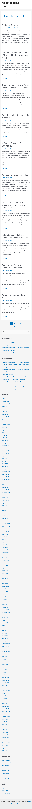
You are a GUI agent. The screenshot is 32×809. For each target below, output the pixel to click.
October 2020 (5, 476)
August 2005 (5, 748)
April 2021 (4, 461)
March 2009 (5, 664)
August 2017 (5, 565)
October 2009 (5, 649)
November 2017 (6, 557)
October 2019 (5, 497)
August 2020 (5, 482)
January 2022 (5, 443)
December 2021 (6, 445)
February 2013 (5, 581)
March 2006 (5, 732)
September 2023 (6, 403)
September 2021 (6, 453)
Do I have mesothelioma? (8, 342)
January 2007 (5, 708)
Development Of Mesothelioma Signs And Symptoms (15, 347)
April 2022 (4, 437)
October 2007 (5, 688)
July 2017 (4, 568)
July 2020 (4, 484)
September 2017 (6, 562)
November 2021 (6, 448)
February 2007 (5, 706)
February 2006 (5, 734)
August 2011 (5, 591)
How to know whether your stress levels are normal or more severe (14, 205)
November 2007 (6, 685)
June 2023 (4, 409)
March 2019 (5, 516)
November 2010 (6, 615)
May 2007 (4, 698)
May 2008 (4, 672)
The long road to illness (17, 389)
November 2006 (6, 711)
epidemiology (5, 765)
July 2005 (4, 750)
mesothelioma (5, 773)
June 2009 (4, 656)
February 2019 (5, 518)
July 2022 (4, 430)
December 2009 (6, 643)
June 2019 (4, 508)
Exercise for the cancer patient (15, 175)
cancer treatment (6, 762)
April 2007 (4, 701)
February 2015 (5, 578)
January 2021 (5, 469)
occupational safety (7, 775)
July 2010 (4, 625)
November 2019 (6, 495)
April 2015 (4, 576)
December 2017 (6, 555)
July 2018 (4, 536)
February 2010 (5, 638)
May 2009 (4, 659)
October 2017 (5, 560)
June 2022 (4, 432)
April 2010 (4, 633)
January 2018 (5, 552)
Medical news (5, 770)
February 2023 (5, 414)
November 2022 (6, 419)
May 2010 (4, 630)
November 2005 (6, 742)
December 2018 (6, 523)
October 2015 (5, 570)
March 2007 (5, 703)
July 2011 (4, 594)
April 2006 (4, 729)
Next (16, 326)
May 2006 (4, 727)
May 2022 (4, 435)
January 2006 (5, 737)
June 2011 (4, 596)
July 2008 (4, 667)
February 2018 (5, 549)
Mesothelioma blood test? (8, 350)
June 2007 (4, 695)
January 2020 (5, 489)
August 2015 (5, 573)
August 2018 (5, 534)
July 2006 (4, 721)
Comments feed (6, 793)
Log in (3, 788)
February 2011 (5, 607)
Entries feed (5, 790)
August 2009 (5, 654)
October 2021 (5, 450)
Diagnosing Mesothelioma (8, 345)
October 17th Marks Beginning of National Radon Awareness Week (15, 55)
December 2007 (6, 682)
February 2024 (5, 401)
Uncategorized (12, 27)
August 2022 (5, 427)
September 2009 (6, 651)
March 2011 (5, 604)
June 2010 (4, 628)
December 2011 (6, 589)
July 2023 (4, 406)
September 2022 (6, 424)
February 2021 (5, 466)
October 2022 (5, 422)
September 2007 (6, 690)
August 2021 (5, 456)
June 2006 (4, 724)
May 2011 (4, 599)
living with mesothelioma (8, 768)
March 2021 (5, 463)
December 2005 (6, 740)
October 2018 (5, 529)
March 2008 (5, 675)
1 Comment (5, 27)
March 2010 (5, 635)
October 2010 (5, 617)
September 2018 (6, 531)
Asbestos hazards (6, 760)
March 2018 (5, 547)
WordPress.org (5, 795)
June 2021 (4, 458)
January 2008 (5, 680)
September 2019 (6, 500)
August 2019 (5, 503)
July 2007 (4, 693)
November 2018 (6, 526)
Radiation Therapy (10, 25)
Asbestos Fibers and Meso (9, 352)
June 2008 (4, 669)
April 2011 (4, 602)
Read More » (5, 46)
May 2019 (4, 510)
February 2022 (5, 440)
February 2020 (5, 487)
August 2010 (5, 622)
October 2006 (5, 714)
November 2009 (6, 646)
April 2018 (4, 544)
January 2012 (5, 586)
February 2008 (5, 677)
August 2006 (5, 719)
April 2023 (4, 411)
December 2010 (6, 612)
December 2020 (6, 471)
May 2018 (4, 542)
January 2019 (5, 521)
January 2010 (5, 641)
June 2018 (4, 539)
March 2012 (5, 583)
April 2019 (4, 513)
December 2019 (6, 492)
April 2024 (4, 398)
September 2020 (6, 479)
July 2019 (4, 505)
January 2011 (5, 609)
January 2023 (5, 416)
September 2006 (6, 716)
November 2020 (6, 474)
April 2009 (4, 662)
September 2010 (6, 620)
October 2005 (5, 745)
